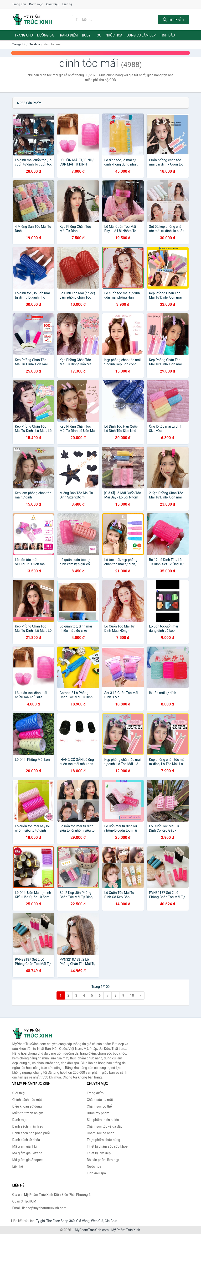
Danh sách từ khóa (26, 1140)
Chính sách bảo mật (27, 1100)
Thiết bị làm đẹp (99, 1153)
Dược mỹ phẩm (98, 1113)
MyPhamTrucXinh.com (92, 1230)
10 (132, 995)
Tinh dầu (167, 35)
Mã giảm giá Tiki (24, 1146)
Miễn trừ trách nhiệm (27, 1113)
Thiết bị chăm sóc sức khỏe (107, 1146)
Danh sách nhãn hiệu (27, 1126)
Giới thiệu (52, 4)
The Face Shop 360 (60, 1221)
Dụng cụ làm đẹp (141, 35)
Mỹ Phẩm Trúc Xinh (125, 1230)
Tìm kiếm (173, 19)
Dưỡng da (45, 35)
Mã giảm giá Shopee (27, 1160)
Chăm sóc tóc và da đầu (105, 1126)
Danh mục (36, 4)
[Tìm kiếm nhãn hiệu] (115, 19)
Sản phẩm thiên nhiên (103, 1120)
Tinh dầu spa (96, 1173)
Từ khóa (35, 44)
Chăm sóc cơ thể (99, 1106)
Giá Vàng (82, 1221)
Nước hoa (114, 35)
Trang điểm (68, 35)
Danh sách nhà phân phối (31, 1133)
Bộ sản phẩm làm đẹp (103, 1160)
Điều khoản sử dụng (27, 1106)
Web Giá (97, 1221)
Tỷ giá (40, 1221)
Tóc (98, 35)
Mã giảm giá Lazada (27, 1153)
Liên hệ (67, 4)
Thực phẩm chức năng (103, 1140)
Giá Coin (111, 1221)
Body (86, 35)
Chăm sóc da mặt (100, 1100)
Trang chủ (19, 4)
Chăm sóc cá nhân (100, 1133)
